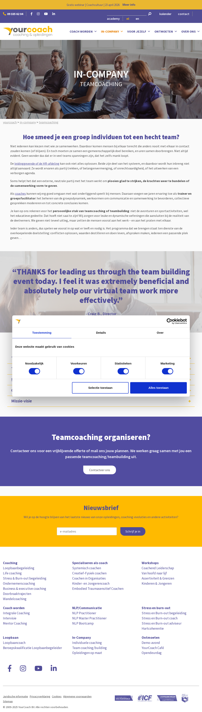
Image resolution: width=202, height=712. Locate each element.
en (137, 19)
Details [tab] (101, 332)
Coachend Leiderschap (158, 568)
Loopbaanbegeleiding (18, 568)
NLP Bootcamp (83, 623)
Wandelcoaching (14, 599)
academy (113, 19)
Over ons (190, 31)
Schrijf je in (132, 531)
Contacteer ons (99, 470)
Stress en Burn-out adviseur (161, 623)
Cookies (57, 696)
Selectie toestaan (100, 387)
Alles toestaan (159, 387)
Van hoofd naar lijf (154, 573)
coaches (20, 193)
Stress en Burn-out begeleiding (164, 613)
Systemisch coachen (86, 568)
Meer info (129, 5)
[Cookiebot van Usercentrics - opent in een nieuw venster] (169, 321)
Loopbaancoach (14, 643)
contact (183, 14)
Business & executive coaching (24, 588)
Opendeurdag (152, 653)
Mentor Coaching (15, 623)
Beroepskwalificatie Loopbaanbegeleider (32, 648)
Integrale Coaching (16, 613)
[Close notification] (195, 4)
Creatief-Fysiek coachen (89, 573)
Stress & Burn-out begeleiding (24, 578)
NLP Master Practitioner (89, 618)
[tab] (101, 401)
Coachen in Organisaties (89, 578)
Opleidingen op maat (87, 653)
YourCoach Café (153, 648)
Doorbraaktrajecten (17, 594)
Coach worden (83, 31)
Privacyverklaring (40, 696)
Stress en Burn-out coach (160, 618)
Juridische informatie (15, 696)
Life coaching (12, 573)
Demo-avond (151, 643)
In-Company (112, 31)
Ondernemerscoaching (19, 583)
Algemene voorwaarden (77, 696)
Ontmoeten (165, 31)
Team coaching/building (89, 648)
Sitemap (8, 701)
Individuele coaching (87, 643)
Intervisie (9, 618)
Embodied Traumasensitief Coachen (97, 588)
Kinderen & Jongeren (157, 583)
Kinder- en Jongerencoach (90, 583)
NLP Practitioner (84, 613)
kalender (165, 14)
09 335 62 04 (13, 14)
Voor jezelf (139, 31)
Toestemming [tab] (41, 332)
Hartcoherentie (153, 628)
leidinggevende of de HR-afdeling (36, 163)
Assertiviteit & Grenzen (158, 578)
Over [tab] (160, 332)
